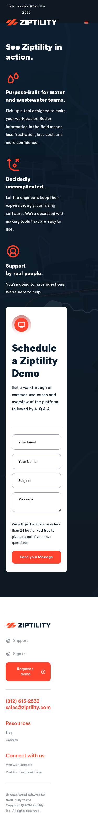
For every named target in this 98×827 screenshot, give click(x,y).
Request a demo (25, 671)
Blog (9, 732)
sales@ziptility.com (28, 707)
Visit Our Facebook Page (24, 772)
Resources (18, 723)
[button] (86, 22)
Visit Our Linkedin (19, 764)
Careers (12, 740)
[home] (31, 22)
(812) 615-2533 (22, 701)
